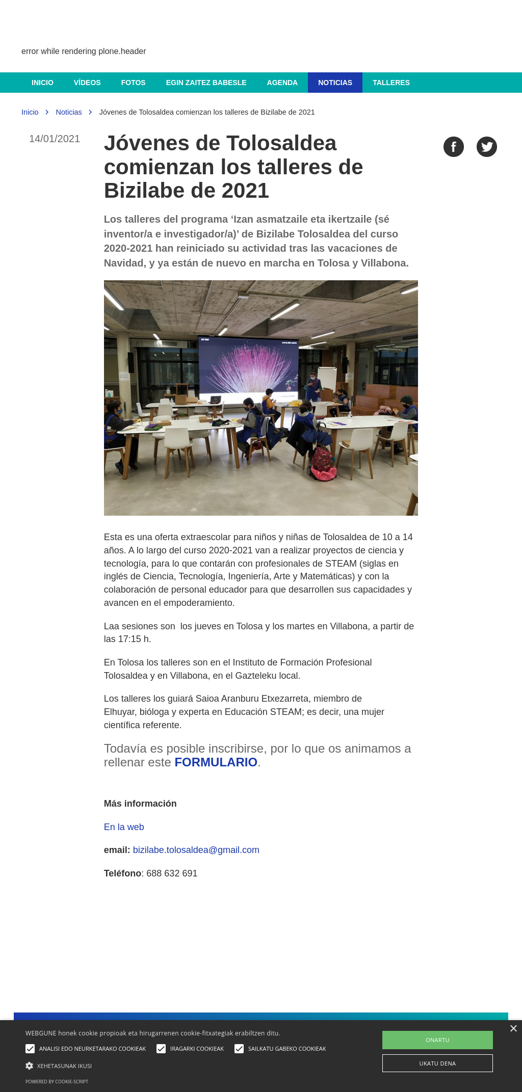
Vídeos (87, 82)
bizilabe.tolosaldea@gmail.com (196, 850)
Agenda (282, 82)
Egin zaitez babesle (206, 82)
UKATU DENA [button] (438, 1063)
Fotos (133, 82)
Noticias (335, 82)
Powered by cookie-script (56, 1081)
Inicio (43, 82)
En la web (124, 827)
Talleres (391, 82)
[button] (178, 1065)
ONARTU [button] (438, 1040)
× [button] (513, 1029)
